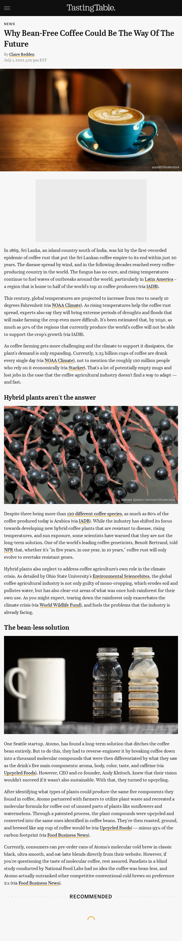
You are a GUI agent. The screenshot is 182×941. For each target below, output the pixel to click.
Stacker (76, 367)
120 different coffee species (94, 513)
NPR (8, 549)
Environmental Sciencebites (121, 576)
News (9, 23)
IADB (151, 286)
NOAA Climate (66, 305)
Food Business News (67, 835)
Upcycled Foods (19, 772)
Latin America (159, 279)
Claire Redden (22, 54)
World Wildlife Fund (60, 605)
